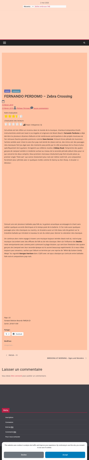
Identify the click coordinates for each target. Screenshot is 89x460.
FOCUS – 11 (11, 355)
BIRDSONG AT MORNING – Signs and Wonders (67, 358)
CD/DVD (7, 91)
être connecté (16, 376)
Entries (9, 427)
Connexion (9, 422)
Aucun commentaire (39, 108)
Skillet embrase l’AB (42, 6)
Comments (10, 432)
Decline (24, 455)
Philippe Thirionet (23, 108)
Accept (65, 455)
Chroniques (16, 91)
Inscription (9, 417)
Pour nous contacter (12, 437)
